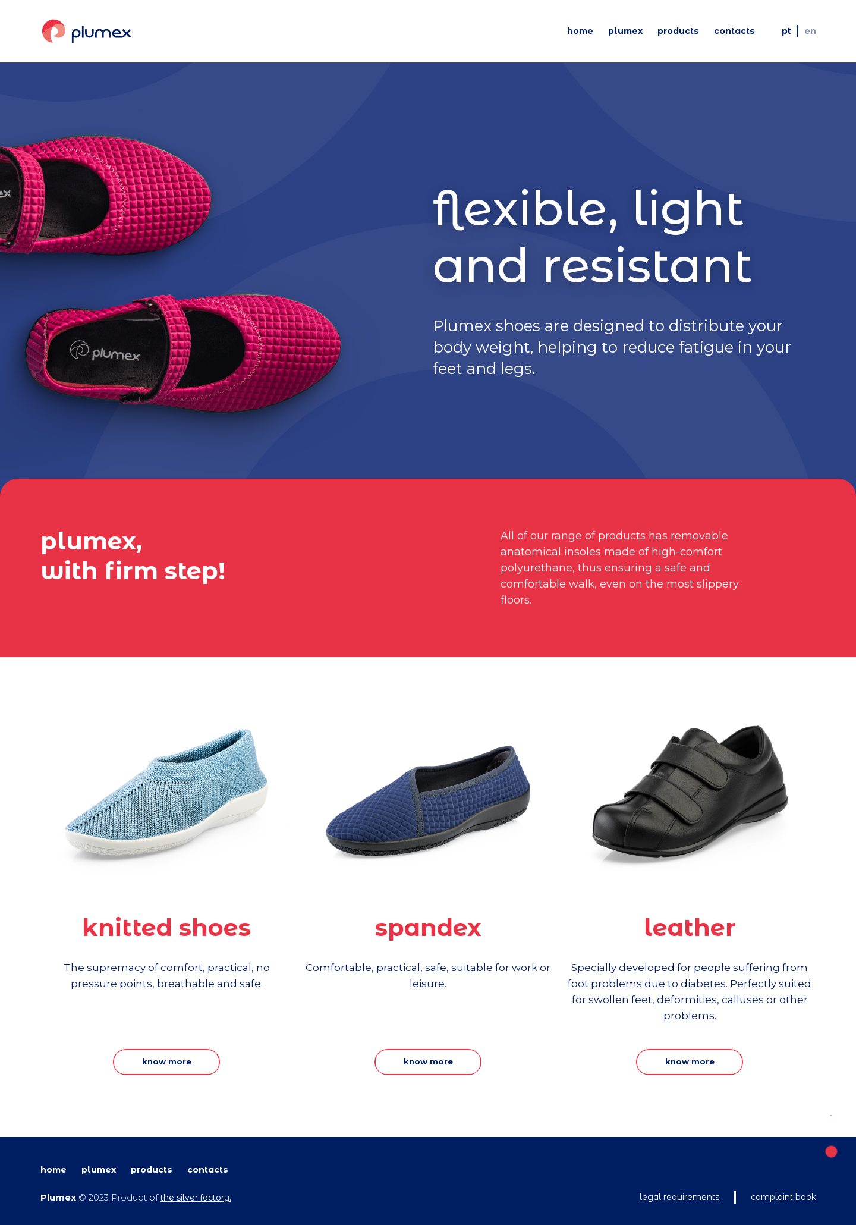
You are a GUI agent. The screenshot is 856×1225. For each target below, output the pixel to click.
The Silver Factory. (195, 1197)
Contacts (734, 31)
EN (810, 31)
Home (580, 31)
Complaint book (783, 1197)
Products (678, 31)
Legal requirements (679, 1197)
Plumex (625, 31)
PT (786, 31)
